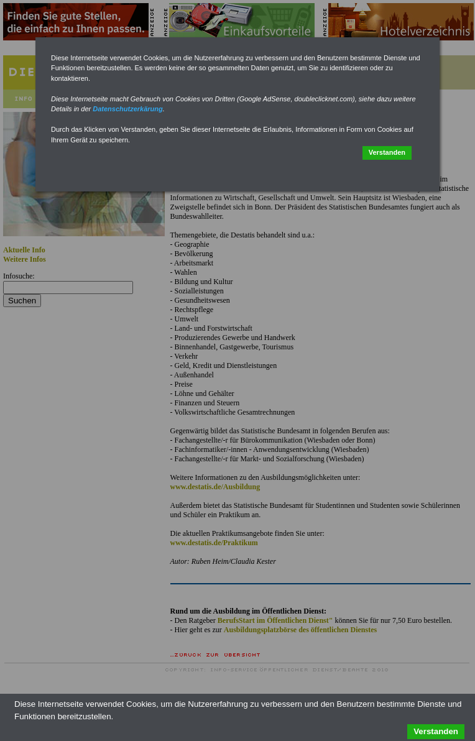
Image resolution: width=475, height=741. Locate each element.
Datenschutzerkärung (127, 109)
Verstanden (387, 152)
